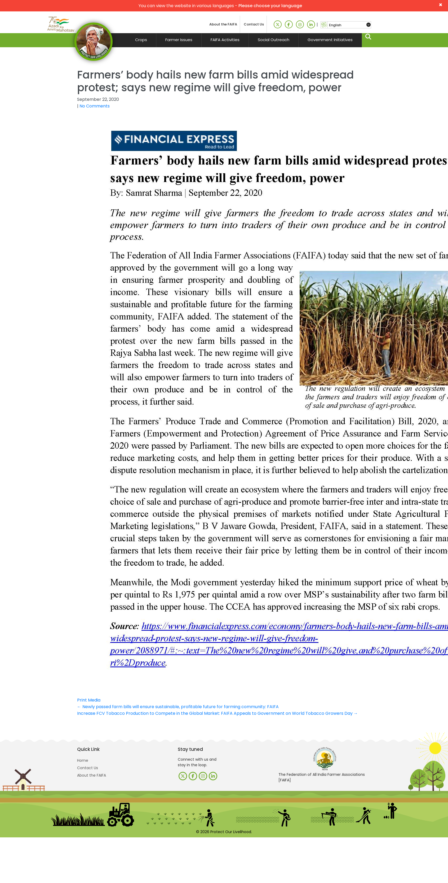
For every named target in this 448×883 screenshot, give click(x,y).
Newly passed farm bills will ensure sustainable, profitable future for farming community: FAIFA (178, 707)
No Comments (94, 106)
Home (82, 760)
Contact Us (254, 24)
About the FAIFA (223, 24)
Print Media (88, 700)
